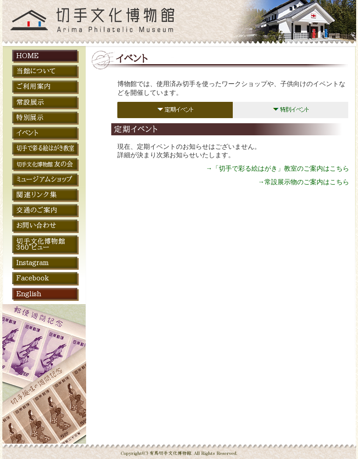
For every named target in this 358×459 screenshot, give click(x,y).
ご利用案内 (33, 86)
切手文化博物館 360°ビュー (40, 244)
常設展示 (30, 102)
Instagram (32, 262)
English (28, 293)
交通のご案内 (36, 209)
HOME (27, 55)
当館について (35, 70)
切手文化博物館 (43, 23)
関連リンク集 (37, 194)
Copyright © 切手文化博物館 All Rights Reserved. (179, 449)
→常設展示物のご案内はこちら (303, 182)
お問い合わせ (36, 225)
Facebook (32, 277)
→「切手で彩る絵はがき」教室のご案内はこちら (277, 168)
